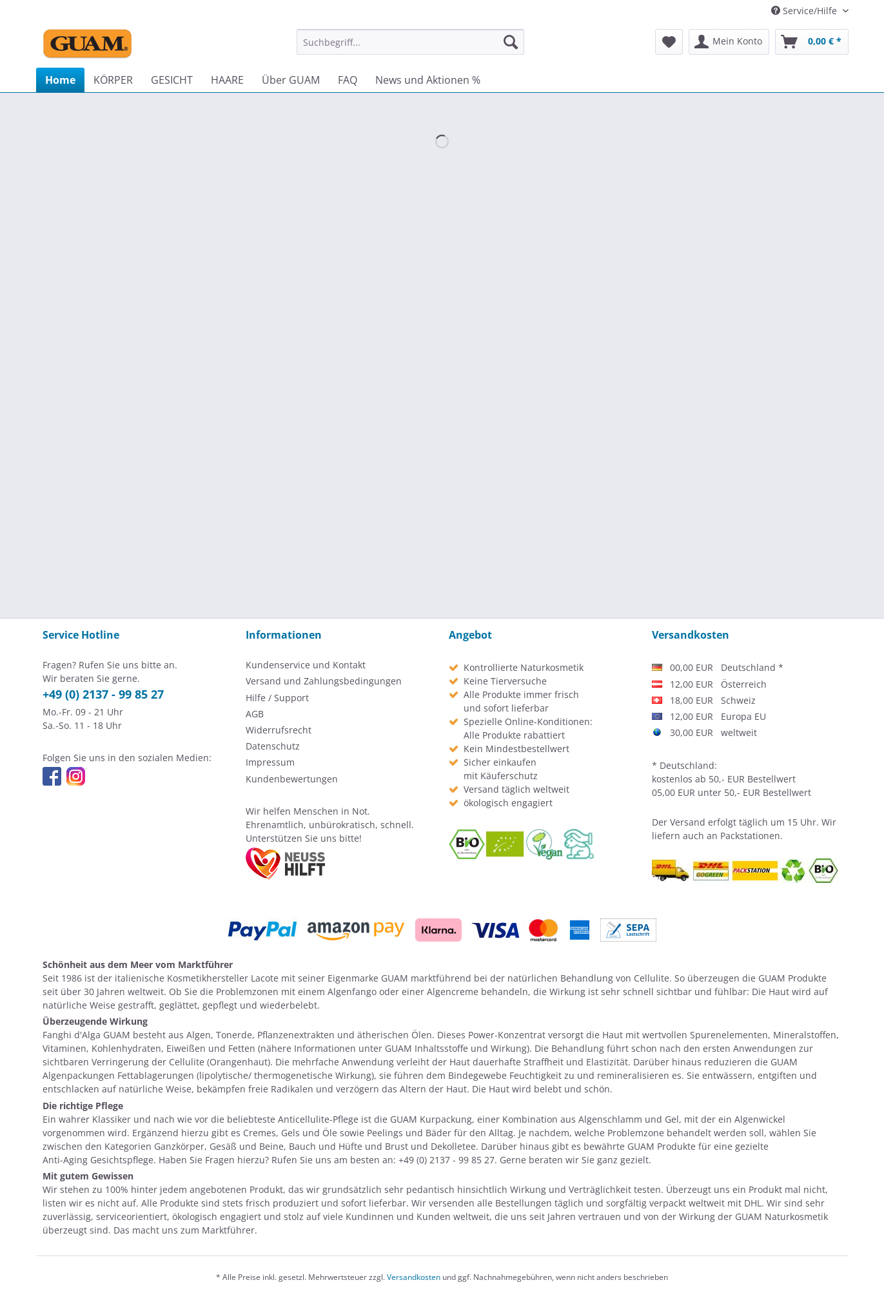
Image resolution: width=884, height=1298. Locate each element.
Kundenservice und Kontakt (306, 665)
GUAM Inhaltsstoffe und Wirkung (456, 1048)
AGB (255, 714)
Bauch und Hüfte (325, 1146)
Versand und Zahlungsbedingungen (324, 681)
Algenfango (352, 991)
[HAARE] (227, 80)
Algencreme (452, 991)
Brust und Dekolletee (430, 1146)
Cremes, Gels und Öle (290, 1133)
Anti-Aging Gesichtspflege (98, 1160)
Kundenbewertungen (292, 779)
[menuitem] (410, 42)
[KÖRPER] (113, 80)
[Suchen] (510, 42)
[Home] (60, 80)
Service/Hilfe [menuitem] (805, 11)
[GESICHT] (172, 80)
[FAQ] (347, 80)
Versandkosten (413, 1277)
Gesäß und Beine (247, 1146)
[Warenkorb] (812, 42)
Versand (687, 822)
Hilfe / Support (277, 698)
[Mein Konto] (729, 42)
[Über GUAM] (291, 80)
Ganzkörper (179, 1146)
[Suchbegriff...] (410, 42)
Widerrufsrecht (278, 730)
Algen (198, 1035)
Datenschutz (273, 746)
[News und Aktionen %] (427, 80)
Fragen (220, 1160)
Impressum (270, 762)
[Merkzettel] (669, 42)
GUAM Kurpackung (431, 1119)
